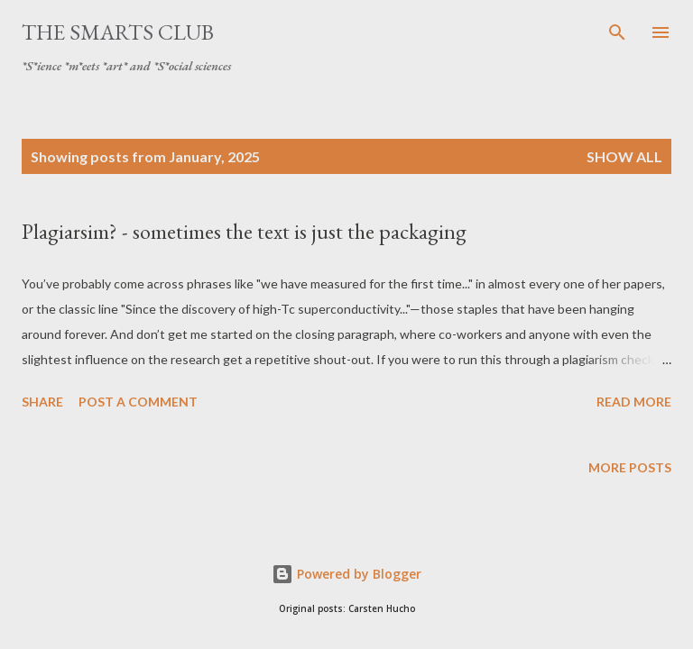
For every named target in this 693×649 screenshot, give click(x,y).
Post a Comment (138, 401)
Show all (624, 156)
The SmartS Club (118, 32)
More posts (629, 467)
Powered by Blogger (346, 573)
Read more (633, 401)
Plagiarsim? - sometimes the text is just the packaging (244, 231)
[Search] (617, 32)
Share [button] (42, 401)
